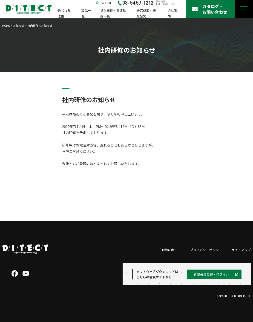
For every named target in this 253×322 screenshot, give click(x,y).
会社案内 (172, 13)
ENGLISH (105, 3)
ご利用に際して (169, 249)
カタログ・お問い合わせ (214, 9)
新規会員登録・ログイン (211, 274)
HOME (6, 25)
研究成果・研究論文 (146, 13)
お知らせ (18, 25)
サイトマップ (241, 249)
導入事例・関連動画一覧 (113, 13)
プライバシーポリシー (206, 249)
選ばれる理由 (64, 13)
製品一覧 (86, 13)
